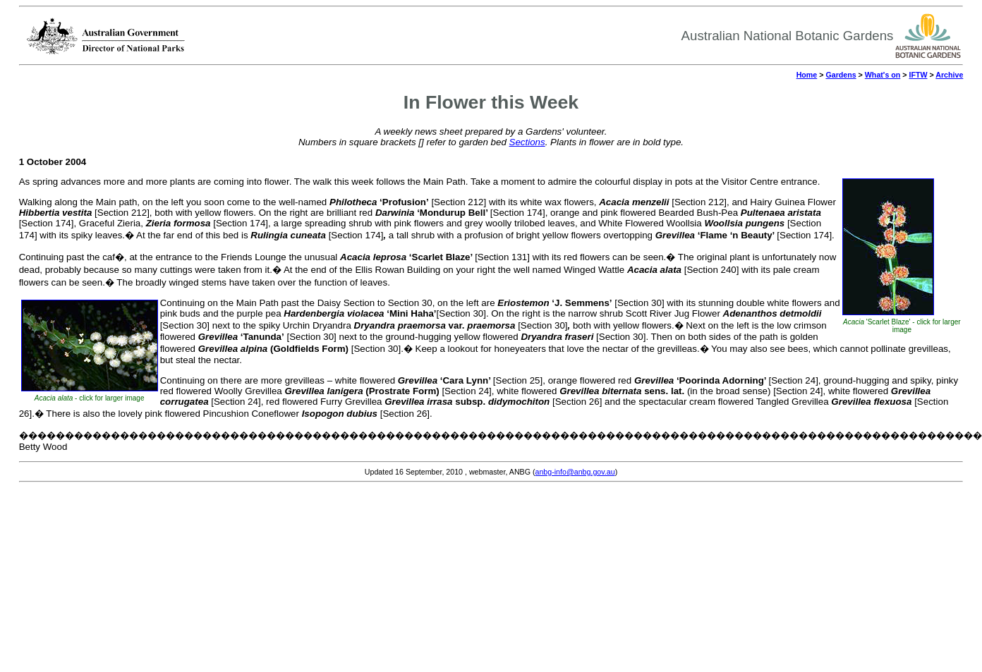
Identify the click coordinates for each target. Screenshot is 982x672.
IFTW (918, 75)
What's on (882, 75)
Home (807, 75)
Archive (949, 75)
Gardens (840, 75)
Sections (527, 142)
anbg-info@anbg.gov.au (575, 472)
